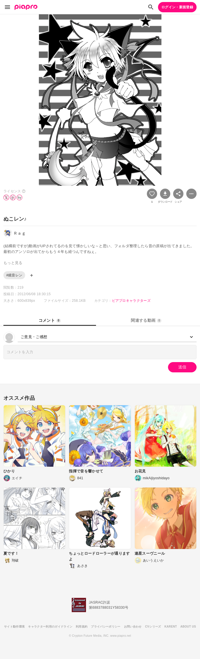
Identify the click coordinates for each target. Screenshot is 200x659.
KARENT (171, 626)
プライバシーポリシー (105, 626)
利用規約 (81, 626)
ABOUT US (188, 626)
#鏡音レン (14, 275)
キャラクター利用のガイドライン (50, 626)
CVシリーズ (153, 626)
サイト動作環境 (14, 626)
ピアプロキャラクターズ (131, 301)
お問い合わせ (133, 626)
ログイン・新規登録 (177, 7)
